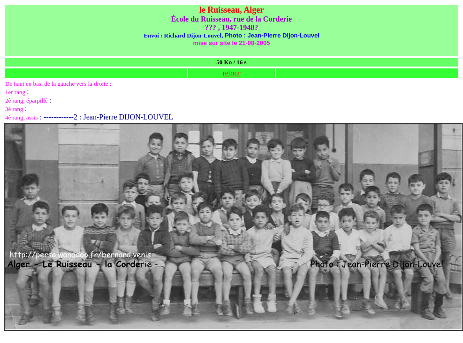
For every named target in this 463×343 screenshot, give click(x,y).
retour (231, 73)
